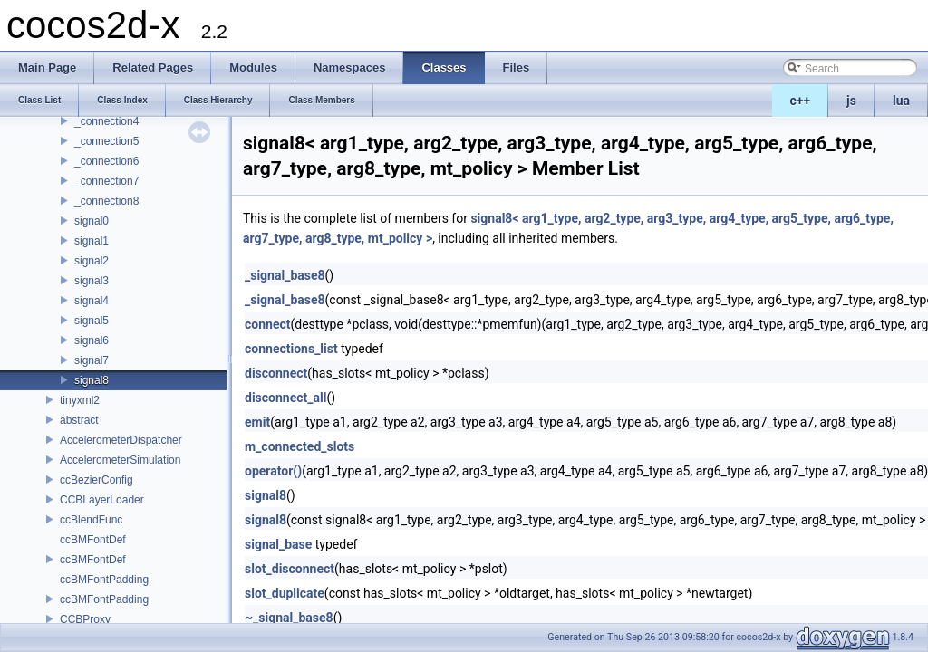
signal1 (91, 241)
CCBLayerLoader (102, 500)
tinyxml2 (80, 400)
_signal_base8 (285, 275)
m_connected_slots (299, 446)
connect (267, 324)
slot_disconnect (289, 568)
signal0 (91, 221)
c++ (800, 100)
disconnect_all (285, 397)
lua (901, 100)
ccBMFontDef (93, 539)
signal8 (91, 380)
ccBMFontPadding (104, 579)
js (851, 100)
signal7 (91, 360)
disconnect (276, 373)
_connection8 (106, 201)
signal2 (91, 260)
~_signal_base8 (289, 617)
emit (257, 422)
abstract (79, 420)
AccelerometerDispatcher (121, 440)
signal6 (91, 340)
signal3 (91, 280)
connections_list (291, 348)
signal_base (278, 544)
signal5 (91, 320)
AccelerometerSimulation (120, 460)
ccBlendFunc (91, 519)
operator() (273, 471)
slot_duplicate (284, 593)
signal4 (91, 300)
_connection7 (106, 181)
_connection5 (106, 141)
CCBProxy (85, 619)
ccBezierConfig (96, 480)
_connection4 (106, 121)
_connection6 (106, 161)
